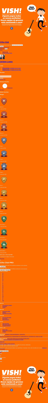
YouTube (4, 336)
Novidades (4, 306)
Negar (1, 351)
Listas (4, 47)
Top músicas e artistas (7, 305)
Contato (4, 332)
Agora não (2, 270)
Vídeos (3, 307)
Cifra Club (4, 42)
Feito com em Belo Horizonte (7, 344)
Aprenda (7, 47)
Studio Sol (2, 342)
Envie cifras (4, 318)
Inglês (20, 340)
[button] (7, 53)
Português (7, 340)
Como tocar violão (6, 311)
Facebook (20, 336)
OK (0, 352)
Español (14, 340)
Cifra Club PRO (5, 324)
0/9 (3, 301)
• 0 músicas (11, 68)
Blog (39, 336)
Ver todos (2, 90)
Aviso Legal (4, 330)
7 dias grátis (7, 270)
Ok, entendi (6, 351)
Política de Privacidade (7, 331)
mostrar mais (2, 79)
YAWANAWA (7, 88)
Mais (6, 48)
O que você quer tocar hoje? (6, 45)
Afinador (4, 312)
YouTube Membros (6, 326)
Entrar (1, 49)
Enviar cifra (2, 48)
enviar (1, 78)
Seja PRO (2, 259)
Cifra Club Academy (6, 325)
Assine (1, 47)
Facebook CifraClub (11, 28)
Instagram (12, 336)
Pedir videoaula (5, 320)
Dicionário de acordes (7, 313)
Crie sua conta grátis (6, 317)
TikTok (28, 336)
